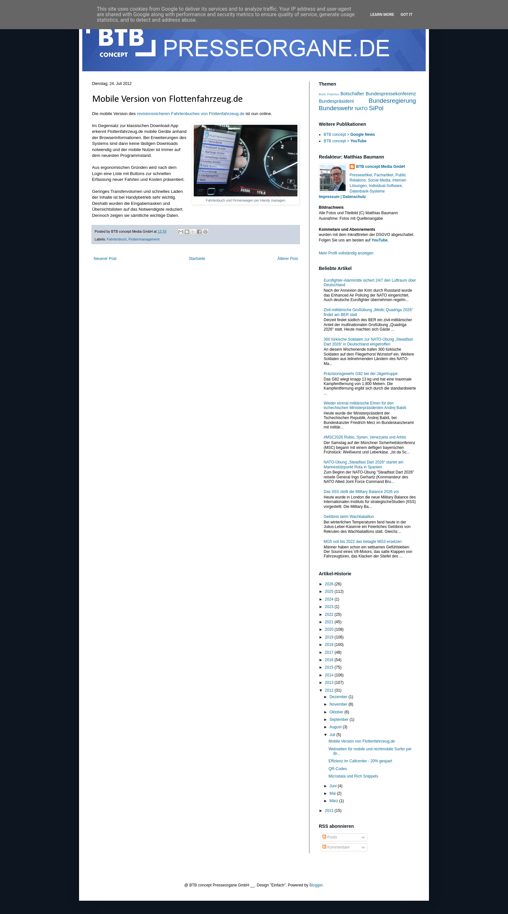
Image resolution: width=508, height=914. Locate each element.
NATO (361, 108)
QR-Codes (338, 769)
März (334, 801)
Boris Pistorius (329, 94)
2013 (330, 682)
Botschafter (352, 93)
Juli (332, 734)
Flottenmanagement (143, 239)
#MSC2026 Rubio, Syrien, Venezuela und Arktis (365, 437)
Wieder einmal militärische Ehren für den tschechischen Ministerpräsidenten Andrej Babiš (365, 405)
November (339, 704)
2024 (330, 599)
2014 (330, 675)
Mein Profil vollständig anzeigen (346, 253)
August (336, 727)
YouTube (380, 240)
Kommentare (336, 847)
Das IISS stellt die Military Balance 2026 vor (361, 491)
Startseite (197, 258)
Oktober (336, 712)
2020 (330, 629)
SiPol (376, 108)
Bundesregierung (392, 100)
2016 (330, 660)
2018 (330, 644)
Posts (329, 837)
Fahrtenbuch (117, 239)
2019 (330, 637)
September (339, 719)
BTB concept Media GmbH (380, 166)
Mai (333, 793)
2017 (330, 652)
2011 (330, 810)
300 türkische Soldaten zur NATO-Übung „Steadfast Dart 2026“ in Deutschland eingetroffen (368, 341)
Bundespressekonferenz (391, 93)
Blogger (316, 885)
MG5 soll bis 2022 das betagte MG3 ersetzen (363, 541)
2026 (330, 584)
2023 (330, 606)
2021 (330, 622)
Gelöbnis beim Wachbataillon (349, 516)
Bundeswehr (336, 108)
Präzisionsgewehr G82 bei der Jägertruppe (361, 373)
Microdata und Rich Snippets (353, 776)
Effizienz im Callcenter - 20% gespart (360, 761)
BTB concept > (349, 134)
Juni (333, 786)
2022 (330, 614)
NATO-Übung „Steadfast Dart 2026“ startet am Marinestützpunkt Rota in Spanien (363, 464)
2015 (330, 667)
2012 (330, 690)
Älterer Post (287, 258)
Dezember (339, 697)
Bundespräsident (336, 101)
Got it (406, 14)
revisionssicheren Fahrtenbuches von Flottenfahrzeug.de (191, 113)
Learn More (382, 14)
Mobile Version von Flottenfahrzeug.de (362, 741)
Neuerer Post (105, 258)
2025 (330, 591)
